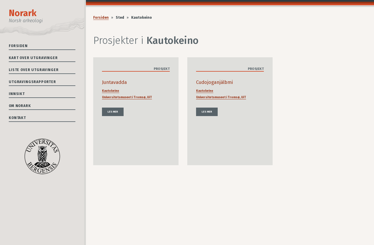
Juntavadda (114, 82)
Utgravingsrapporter (32, 82)
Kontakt (17, 118)
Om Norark (20, 106)
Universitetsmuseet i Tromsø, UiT (127, 97)
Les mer (113, 111)
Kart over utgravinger (33, 58)
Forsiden (18, 46)
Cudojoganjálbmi (214, 82)
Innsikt (17, 94)
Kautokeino (110, 91)
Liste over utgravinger (33, 70)
